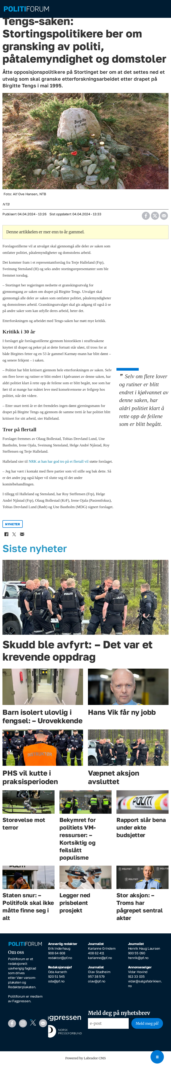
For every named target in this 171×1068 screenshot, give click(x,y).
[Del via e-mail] (163, 217)
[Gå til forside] (85, 9)
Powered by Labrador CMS (85, 1061)
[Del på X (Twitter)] (155, 217)
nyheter (12, 527)
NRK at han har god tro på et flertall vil (59, 464)
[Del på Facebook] (145, 217)
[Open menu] (157, 1057)
